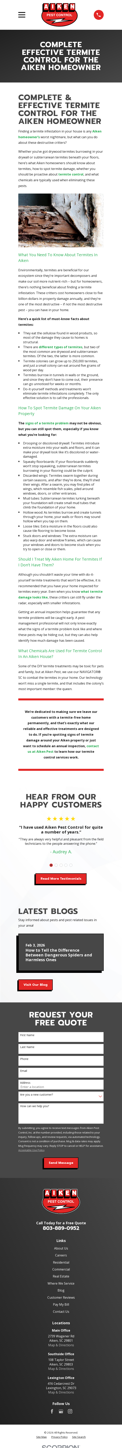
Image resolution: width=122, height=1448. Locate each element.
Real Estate (61, 1276)
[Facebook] (52, 1411)
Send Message (61, 1162)
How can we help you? (34, 1106)
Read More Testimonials (61, 878)
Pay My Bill (61, 1304)
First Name (27, 1035)
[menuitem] (41, 1437)
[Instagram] (70, 1411)
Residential (61, 1262)
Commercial (61, 1269)
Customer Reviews (61, 1297)
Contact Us (61, 1311)
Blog (61, 1290)
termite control (70, 174)
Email (23, 1071)
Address (25, 1083)
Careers (61, 1255)
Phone (24, 1059)
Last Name (27, 1047)
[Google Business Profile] (61, 1411)
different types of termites (60, 347)
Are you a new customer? (36, 1094)
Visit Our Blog (35, 984)
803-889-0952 (61, 1228)
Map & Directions (61, 1345)
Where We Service (61, 1283)
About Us (61, 1248)
